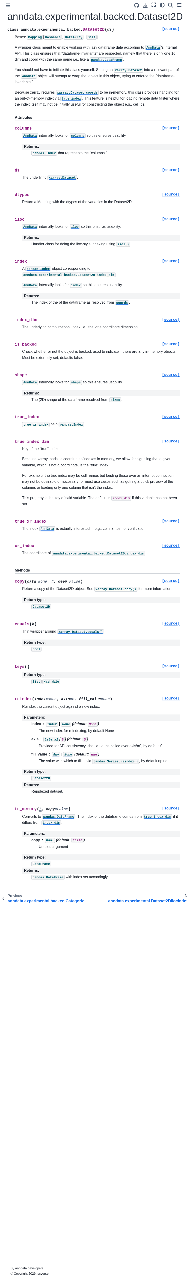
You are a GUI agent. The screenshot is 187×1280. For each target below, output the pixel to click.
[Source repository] (136, 5)
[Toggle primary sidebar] (8, 5)
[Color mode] (162, 5)
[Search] (170, 5)
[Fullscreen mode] (153, 5)
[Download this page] (145, 5)
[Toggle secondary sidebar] (179, 5)
